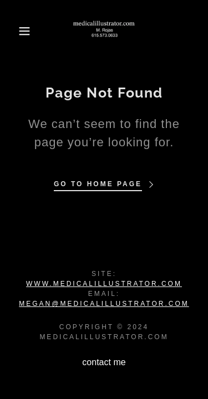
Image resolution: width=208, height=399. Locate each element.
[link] (103, 31)
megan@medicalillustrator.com (104, 304)
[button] (16, 31)
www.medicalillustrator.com (104, 284)
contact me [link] (103, 362)
